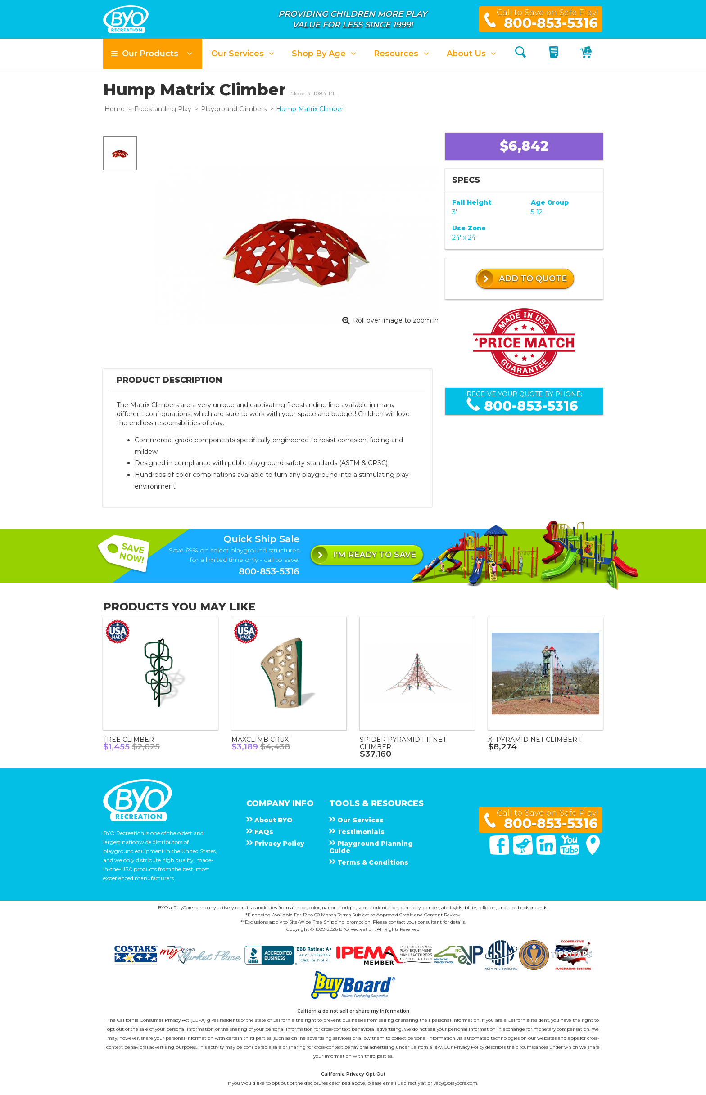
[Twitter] (523, 852)
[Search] (520, 54)
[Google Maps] (593, 852)
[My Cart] (587, 54)
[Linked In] (547, 852)
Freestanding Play (162, 109)
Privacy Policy (469, 1047)
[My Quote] (555, 54)
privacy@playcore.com (452, 1083)
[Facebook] (500, 852)
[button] (152, 54)
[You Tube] (570, 852)
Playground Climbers (234, 109)
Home (114, 109)
